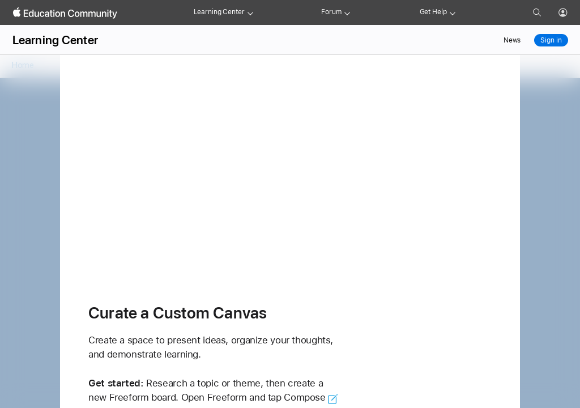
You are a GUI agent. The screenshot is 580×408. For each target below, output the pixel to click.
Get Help (433, 12)
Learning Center (219, 12)
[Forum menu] (347, 12)
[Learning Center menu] (250, 12)
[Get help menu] (452, 12)
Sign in (550, 40)
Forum (331, 12)
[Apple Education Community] (65, 13)
